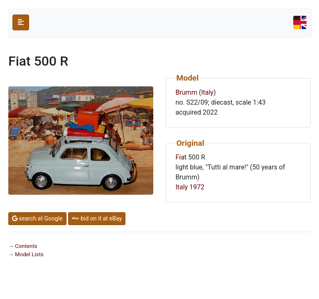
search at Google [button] (37, 218)
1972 (196, 187)
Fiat (180, 157)
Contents (26, 246)
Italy (207, 92)
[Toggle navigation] (300, 22)
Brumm (186, 92)
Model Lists (29, 254)
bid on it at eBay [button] (97, 218)
